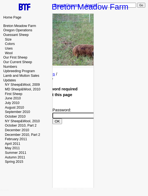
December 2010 (17, 130)
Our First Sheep (15, 57)
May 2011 (12, 148)
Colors (10, 44)
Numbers (10, 67)
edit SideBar (4, 190)
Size (8, 39)
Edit (62, 12)
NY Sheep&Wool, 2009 (22, 85)
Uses (9, 48)
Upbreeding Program (19, 71)
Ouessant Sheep (16, 35)
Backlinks (88, 12)
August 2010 (14, 107)
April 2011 (12, 144)
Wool (9, 53)
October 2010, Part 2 (20, 125)
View (55, 12)
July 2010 (12, 103)
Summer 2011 (15, 153)
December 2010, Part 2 (22, 135)
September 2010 (17, 112)
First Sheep (13, 94)
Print (78, 12)
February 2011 (16, 139)
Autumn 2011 (15, 157)
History (70, 12)
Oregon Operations (17, 30)
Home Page (12, 17)
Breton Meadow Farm (19, 26)
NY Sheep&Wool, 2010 (22, 121)
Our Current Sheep (17, 62)
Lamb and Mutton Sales (21, 76)
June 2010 (13, 98)
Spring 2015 (14, 162)
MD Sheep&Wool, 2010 (23, 89)
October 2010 (15, 116)
